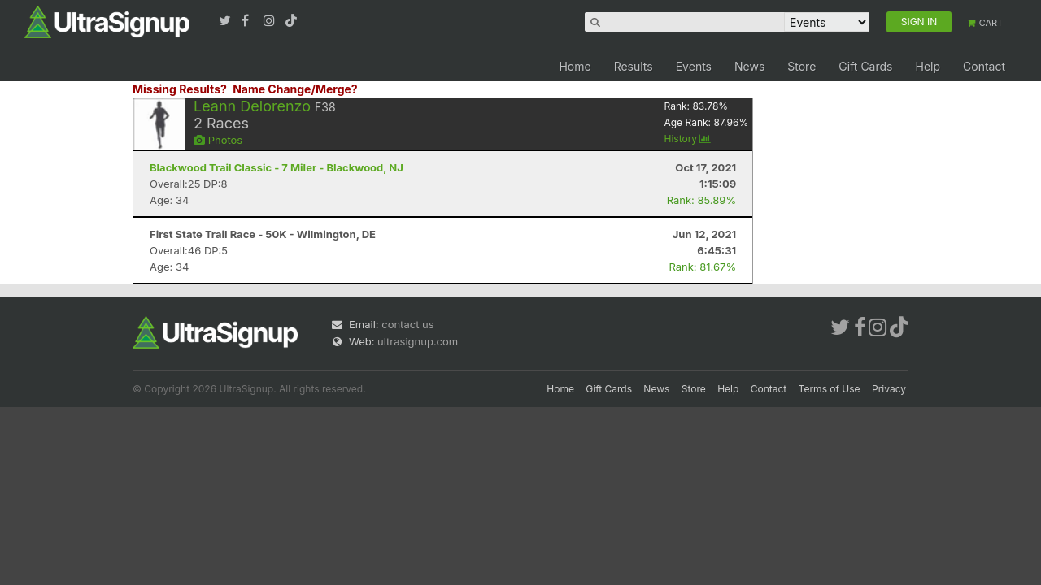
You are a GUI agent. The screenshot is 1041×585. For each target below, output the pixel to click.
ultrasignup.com (417, 341)
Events (694, 66)
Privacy (889, 389)
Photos (218, 139)
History (687, 138)
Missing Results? (180, 89)
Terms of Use (829, 389)
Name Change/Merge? (295, 89)
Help (927, 66)
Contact (984, 66)
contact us (407, 324)
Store (801, 66)
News (749, 66)
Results (633, 66)
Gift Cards (865, 66)
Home (574, 66)
